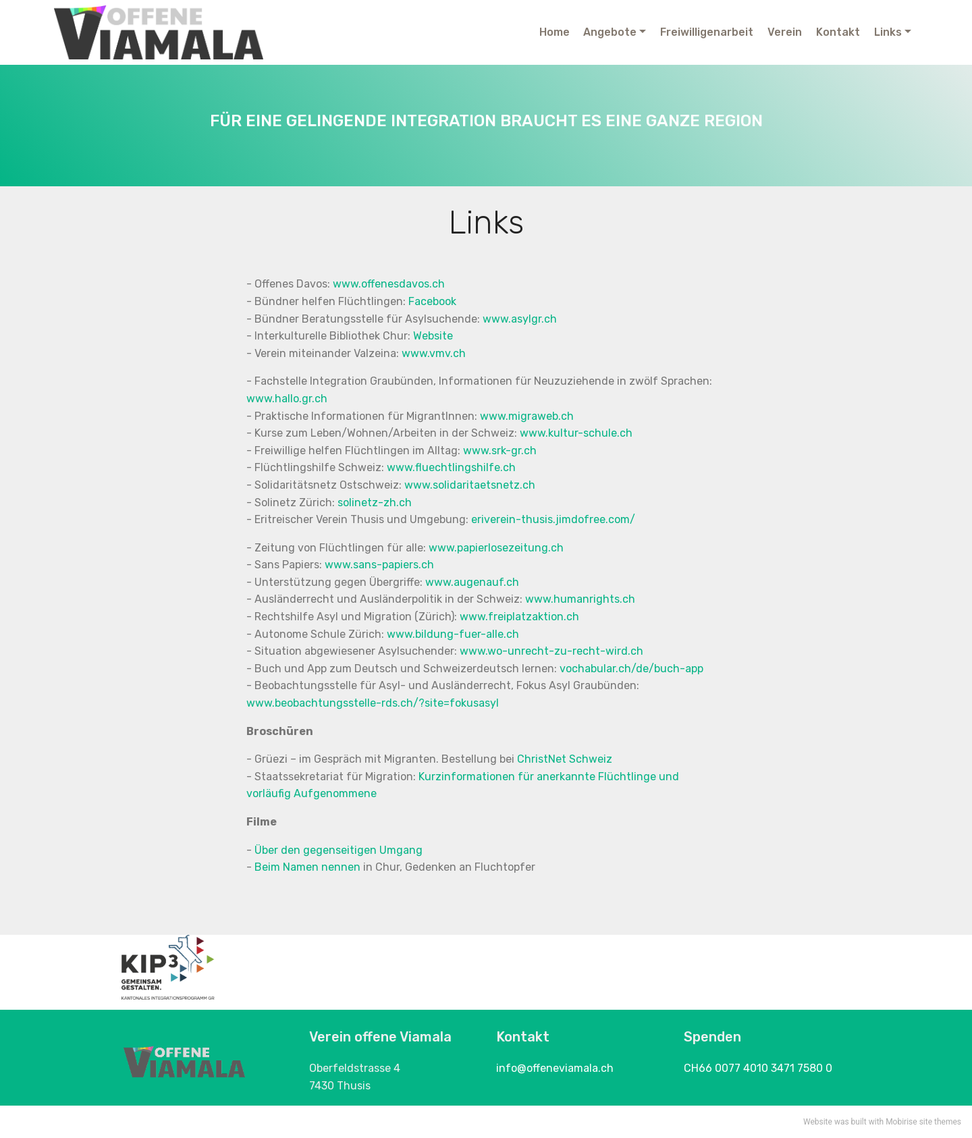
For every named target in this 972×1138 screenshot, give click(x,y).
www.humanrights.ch (580, 599)
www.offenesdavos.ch (389, 283)
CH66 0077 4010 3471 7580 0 (758, 1068)
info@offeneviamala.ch (555, 1068)
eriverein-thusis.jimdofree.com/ (551, 519)
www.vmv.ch (434, 353)
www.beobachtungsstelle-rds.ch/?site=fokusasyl (372, 703)
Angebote (610, 32)
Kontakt (838, 32)
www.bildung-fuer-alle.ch (453, 634)
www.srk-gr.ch (500, 450)
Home (554, 32)
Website (433, 335)
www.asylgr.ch (520, 319)
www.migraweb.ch (527, 416)
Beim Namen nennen (307, 867)
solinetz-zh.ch (375, 502)
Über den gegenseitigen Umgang (338, 850)
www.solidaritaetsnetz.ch (469, 485)
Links (888, 32)
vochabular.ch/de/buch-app (631, 668)
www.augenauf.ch (472, 582)
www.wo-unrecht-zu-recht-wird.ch (551, 651)
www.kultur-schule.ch (576, 433)
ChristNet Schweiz (564, 759)
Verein (784, 32)
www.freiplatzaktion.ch (519, 616)
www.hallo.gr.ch (286, 398)
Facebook (432, 301)
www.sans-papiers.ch (379, 564)
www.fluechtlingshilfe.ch (451, 467)
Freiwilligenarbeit (706, 32)
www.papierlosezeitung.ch (496, 547)
